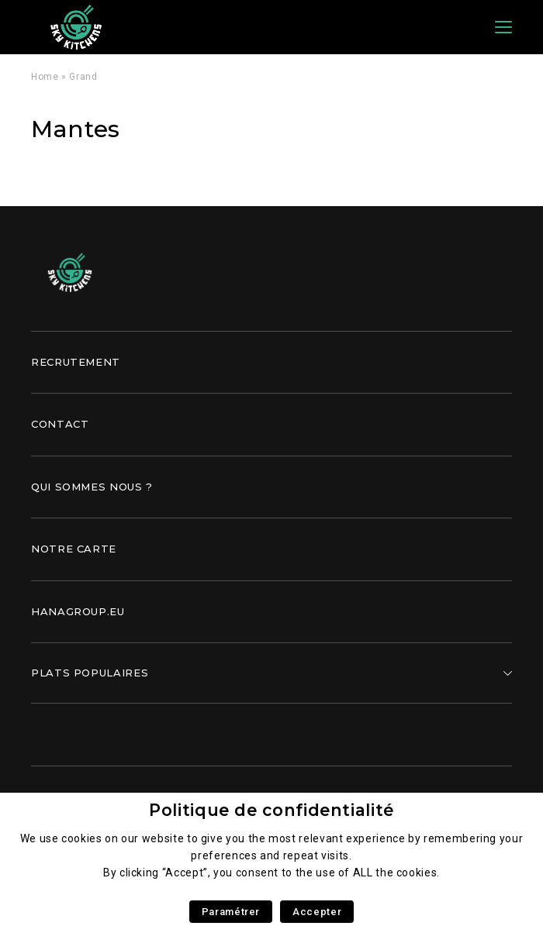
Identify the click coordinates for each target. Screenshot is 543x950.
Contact (59, 424)
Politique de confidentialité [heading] (271, 810)
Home (45, 76)
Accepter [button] (316, 911)
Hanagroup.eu (78, 611)
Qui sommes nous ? (92, 486)
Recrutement (75, 362)
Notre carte (73, 548)
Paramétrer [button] (231, 911)
